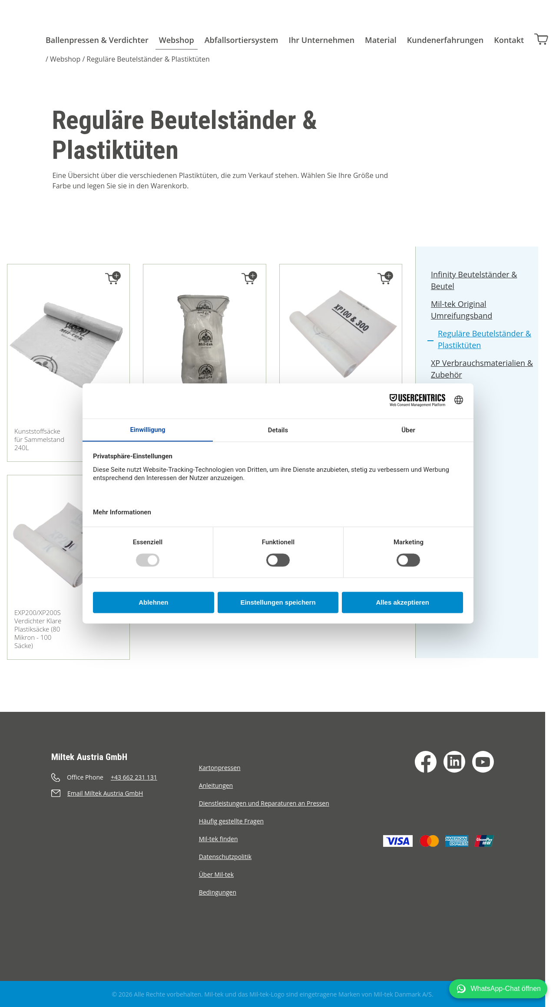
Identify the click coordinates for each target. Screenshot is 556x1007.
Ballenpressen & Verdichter (97, 40)
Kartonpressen (220, 767)
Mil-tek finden (218, 839)
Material (381, 40)
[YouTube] (483, 762)
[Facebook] (426, 762)
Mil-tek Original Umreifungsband (462, 311)
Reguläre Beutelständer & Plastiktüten (147, 59)
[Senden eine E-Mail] (125, 793)
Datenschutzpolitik (225, 856)
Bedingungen (217, 892)
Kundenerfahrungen (445, 40)
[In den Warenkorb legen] (112, 279)
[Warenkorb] (541, 38)
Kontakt (509, 40)
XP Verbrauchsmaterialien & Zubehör (482, 370)
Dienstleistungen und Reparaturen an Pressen (264, 803)
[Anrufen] (125, 777)
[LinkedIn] (454, 762)
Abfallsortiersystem (241, 40)
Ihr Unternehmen (321, 40)
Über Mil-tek (216, 874)
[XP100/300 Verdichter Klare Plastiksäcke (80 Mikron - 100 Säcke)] (341, 335)
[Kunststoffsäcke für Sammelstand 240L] (68, 350)
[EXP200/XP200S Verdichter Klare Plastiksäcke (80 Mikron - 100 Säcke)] (68, 546)
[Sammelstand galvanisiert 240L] (204, 350)
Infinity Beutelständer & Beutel (474, 281)
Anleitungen (216, 785)
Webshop (176, 40)
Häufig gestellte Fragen (231, 821)
